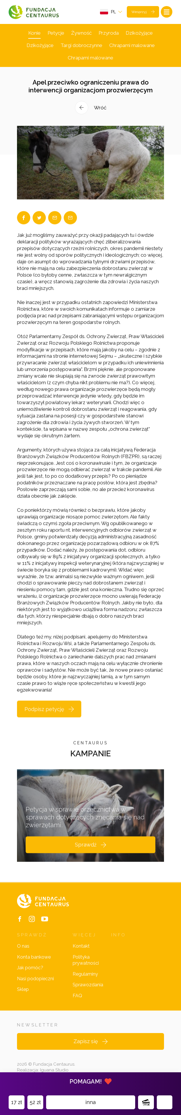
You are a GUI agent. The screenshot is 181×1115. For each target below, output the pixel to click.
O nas (23, 946)
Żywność (81, 33)
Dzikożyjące (139, 33)
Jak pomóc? (30, 967)
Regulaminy (85, 974)
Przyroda (109, 33)
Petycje (56, 33)
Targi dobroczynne (81, 45)
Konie (34, 33)
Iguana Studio (54, 1070)
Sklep (23, 989)
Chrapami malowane (132, 45)
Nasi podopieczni (35, 978)
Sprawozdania (88, 984)
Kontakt (81, 946)
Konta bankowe (34, 957)
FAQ (77, 995)
